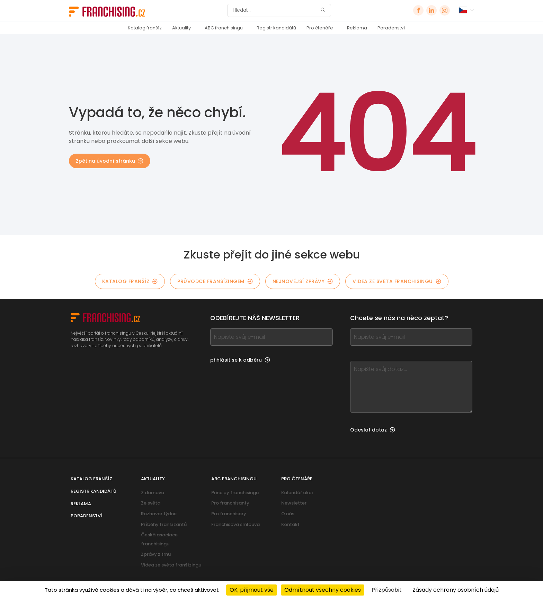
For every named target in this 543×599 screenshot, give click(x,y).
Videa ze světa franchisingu (397, 281)
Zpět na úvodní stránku (109, 160)
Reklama (357, 28)
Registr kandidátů (276, 28)
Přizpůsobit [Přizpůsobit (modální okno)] (387, 590)
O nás (287, 513)
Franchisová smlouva (235, 524)
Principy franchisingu (235, 492)
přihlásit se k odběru (240, 359)
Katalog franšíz (145, 28)
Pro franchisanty (230, 503)
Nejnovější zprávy (303, 281)
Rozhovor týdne (159, 513)
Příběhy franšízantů (164, 524)
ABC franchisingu (224, 28)
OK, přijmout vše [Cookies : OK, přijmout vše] (252, 590)
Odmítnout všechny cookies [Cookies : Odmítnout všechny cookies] (322, 590)
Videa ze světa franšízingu (171, 565)
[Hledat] (274, 10)
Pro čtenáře (319, 28)
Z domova (152, 492)
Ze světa (150, 503)
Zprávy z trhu (156, 554)
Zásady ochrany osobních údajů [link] (455, 590)
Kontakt (290, 524)
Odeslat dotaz (372, 429)
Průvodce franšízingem (215, 281)
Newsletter (293, 503)
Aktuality (181, 28)
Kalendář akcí (297, 492)
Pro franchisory (228, 513)
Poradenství (391, 28)
